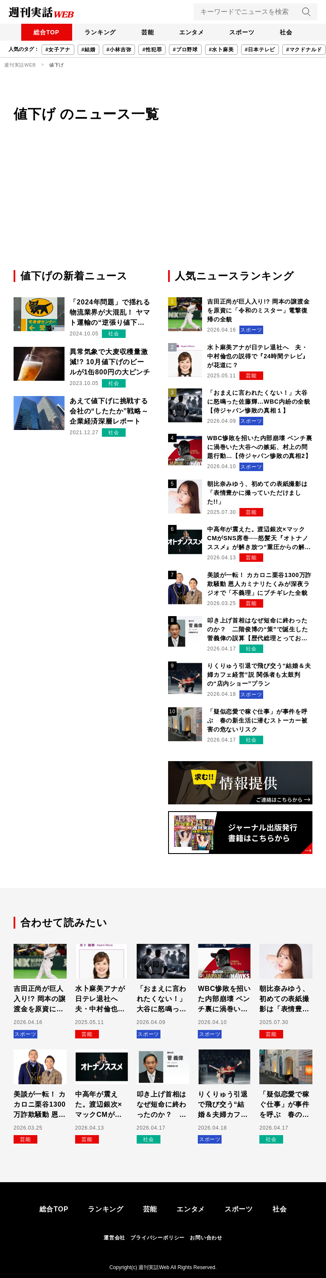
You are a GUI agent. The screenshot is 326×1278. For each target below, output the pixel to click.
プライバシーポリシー (157, 1238)
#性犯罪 (152, 50)
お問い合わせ (206, 1238)
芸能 (146, 32)
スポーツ (244, 32)
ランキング (97, 32)
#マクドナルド (304, 50)
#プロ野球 (185, 50)
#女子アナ (57, 50)
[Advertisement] (163, 204)
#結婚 (89, 50)
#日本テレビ (260, 50)
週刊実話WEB (20, 64)
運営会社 (114, 1238)
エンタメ (192, 32)
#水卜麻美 (221, 50)
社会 (290, 32)
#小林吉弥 (119, 50)
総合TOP (42, 32)
